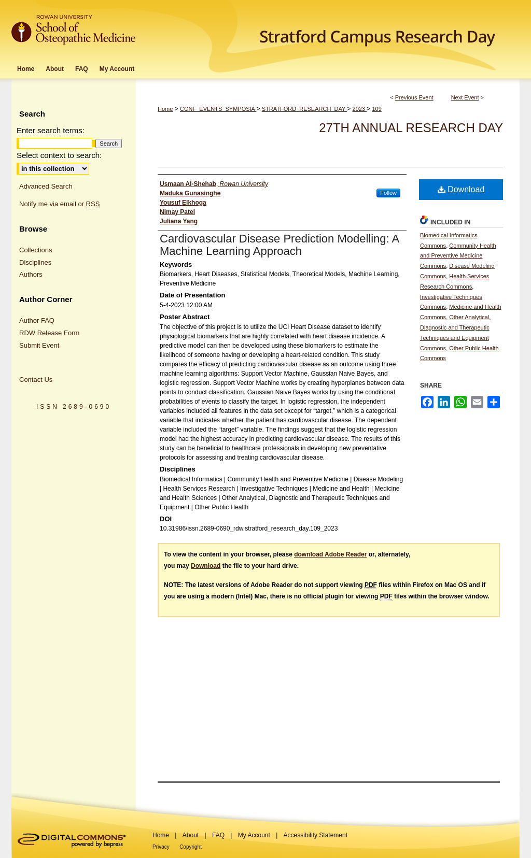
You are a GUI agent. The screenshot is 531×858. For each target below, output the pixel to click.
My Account (254, 835)
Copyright (190, 847)
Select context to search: (59, 155)
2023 (360, 109)
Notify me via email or (59, 204)
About (191, 835)
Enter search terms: (51, 130)
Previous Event (414, 97)
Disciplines (35, 262)
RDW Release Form (49, 333)
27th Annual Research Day (411, 128)
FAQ (218, 835)
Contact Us (35, 379)
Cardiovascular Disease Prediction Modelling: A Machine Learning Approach (279, 245)
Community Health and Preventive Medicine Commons (458, 255)
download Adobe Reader (330, 554)
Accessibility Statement (315, 835)
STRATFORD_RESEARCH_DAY (304, 109)
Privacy (161, 847)
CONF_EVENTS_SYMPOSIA (218, 109)
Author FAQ (36, 320)
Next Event (465, 97)
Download (461, 189)
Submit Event (39, 345)
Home (165, 109)
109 (376, 109)
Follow (388, 193)
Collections (35, 250)
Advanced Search (46, 186)
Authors (31, 274)
